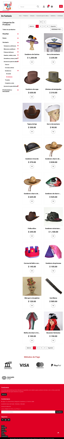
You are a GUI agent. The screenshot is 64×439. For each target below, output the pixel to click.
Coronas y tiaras (9, 67)
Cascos (7, 64)
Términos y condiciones (38, 438)
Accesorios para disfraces (11, 85)
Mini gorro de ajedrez (32, 297)
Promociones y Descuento (7, 90)
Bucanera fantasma (53, 332)
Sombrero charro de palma (54, 158)
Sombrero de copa (32, 89)
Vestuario (32, 15)
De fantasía (60, 15)
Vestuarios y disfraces (10, 45)
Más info (4, 394)
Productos (25, 15)
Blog (3, 432)
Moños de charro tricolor (32, 332)
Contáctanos (5, 436)
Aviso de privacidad (49, 438)
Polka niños (32, 228)
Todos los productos (9, 29)
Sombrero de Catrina (32, 54)
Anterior (32, 25)
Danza (4, 37)
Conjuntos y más (9, 82)
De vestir (8, 73)
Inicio (20, 15)
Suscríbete (59, 411)
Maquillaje (6, 33)
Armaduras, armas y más (10, 58)
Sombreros (53, 15)
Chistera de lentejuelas (53, 89)
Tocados (7, 79)
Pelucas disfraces (9, 51)
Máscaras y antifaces (9, 48)
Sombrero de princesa (53, 263)
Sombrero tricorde (31, 158)
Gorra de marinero (53, 54)
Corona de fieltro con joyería (34, 263)
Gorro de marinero (53, 123)
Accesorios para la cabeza (42, 15)
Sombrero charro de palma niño (35, 193)
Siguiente (53, 25)
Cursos (3, 434)
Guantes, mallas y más (10, 55)
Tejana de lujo (32, 123)
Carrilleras (53, 297)
